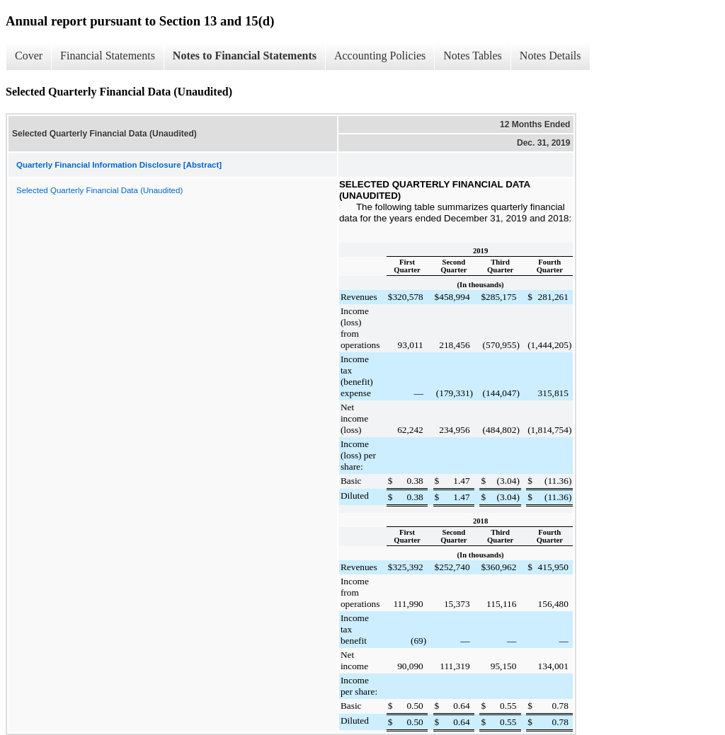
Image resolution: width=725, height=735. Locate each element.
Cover (28, 56)
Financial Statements (107, 56)
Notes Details (550, 56)
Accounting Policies (380, 56)
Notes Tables (472, 56)
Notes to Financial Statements (244, 56)
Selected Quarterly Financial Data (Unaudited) (99, 190)
